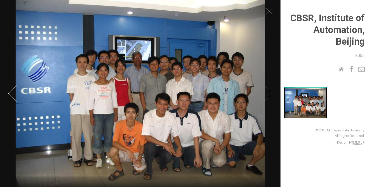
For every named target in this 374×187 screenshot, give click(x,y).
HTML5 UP (356, 142)
